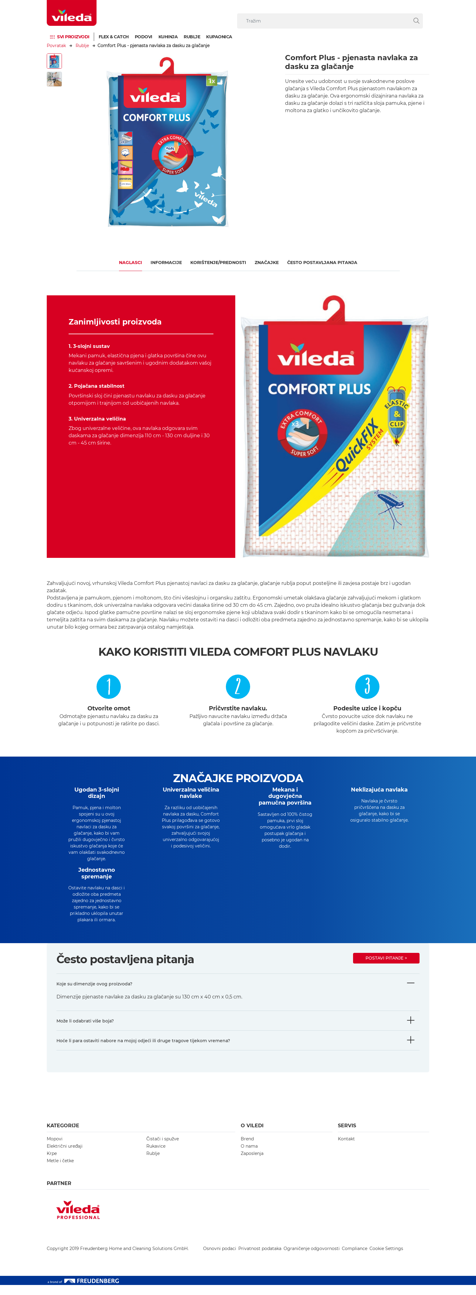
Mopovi (55, 1149)
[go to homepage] (72, 13)
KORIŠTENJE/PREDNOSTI (218, 262)
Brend (247, 1149)
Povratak (56, 45)
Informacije (166, 262)
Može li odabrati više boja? (85, 1031)
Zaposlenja (252, 1163)
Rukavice (155, 1156)
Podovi (143, 37)
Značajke (267, 262)
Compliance (354, 1258)
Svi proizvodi (73, 37)
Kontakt (346, 1149)
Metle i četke (60, 1170)
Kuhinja (168, 37)
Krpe (52, 1163)
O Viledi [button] (252, 1136)
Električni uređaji (65, 1156)
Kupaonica (219, 37)
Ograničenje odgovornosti (312, 1258)
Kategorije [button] (63, 1136)
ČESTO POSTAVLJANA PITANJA (322, 262)
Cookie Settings (386, 1258)
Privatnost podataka (259, 1258)
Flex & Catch (114, 37)
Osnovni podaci (219, 1258)
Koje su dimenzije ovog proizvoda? (94, 994)
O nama (249, 1156)
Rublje (192, 37)
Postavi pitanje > (386, 968)
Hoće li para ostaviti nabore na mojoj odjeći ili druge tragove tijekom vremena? (143, 1050)
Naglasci (130, 262)
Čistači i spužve (162, 1149)
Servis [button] (347, 1136)
